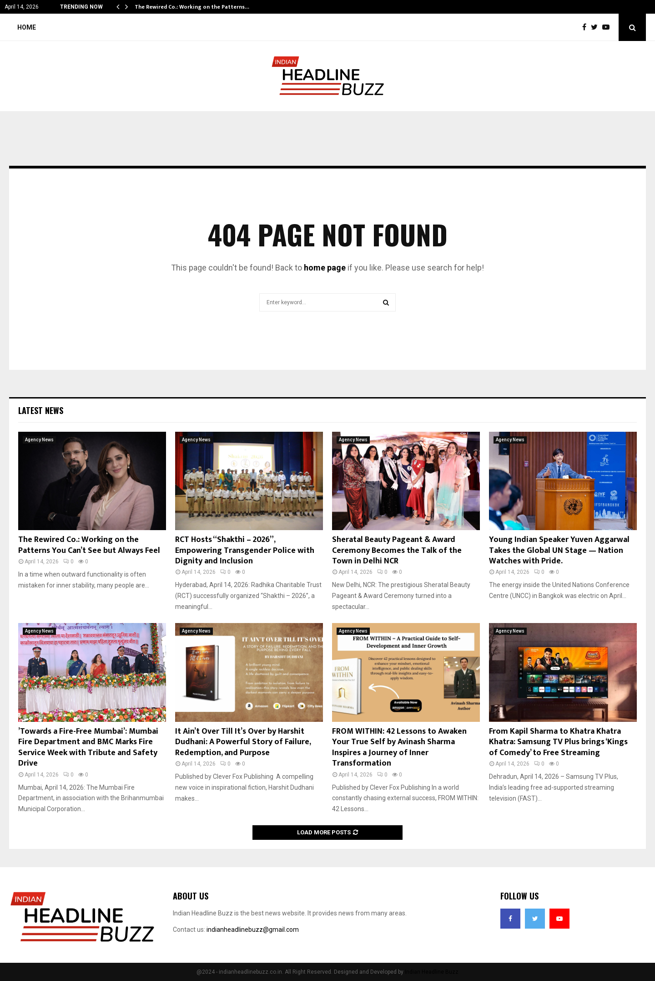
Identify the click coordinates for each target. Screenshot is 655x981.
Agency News (39, 439)
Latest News (40, 410)
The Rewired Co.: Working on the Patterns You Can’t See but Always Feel (89, 545)
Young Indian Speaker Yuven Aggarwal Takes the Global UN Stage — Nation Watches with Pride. (559, 550)
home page (325, 267)
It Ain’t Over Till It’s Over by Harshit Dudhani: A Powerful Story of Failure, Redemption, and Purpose (243, 742)
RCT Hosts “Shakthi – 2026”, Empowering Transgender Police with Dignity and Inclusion (244, 550)
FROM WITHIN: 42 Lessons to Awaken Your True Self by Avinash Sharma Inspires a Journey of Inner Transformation (399, 747)
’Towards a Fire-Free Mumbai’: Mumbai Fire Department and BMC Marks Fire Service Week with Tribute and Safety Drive (88, 747)
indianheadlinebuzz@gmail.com (253, 929)
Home (26, 27)
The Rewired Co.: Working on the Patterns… (192, 6)
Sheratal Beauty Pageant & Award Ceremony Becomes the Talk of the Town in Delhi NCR (397, 550)
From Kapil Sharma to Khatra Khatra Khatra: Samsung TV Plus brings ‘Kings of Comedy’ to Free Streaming (558, 742)
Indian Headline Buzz (431, 972)
